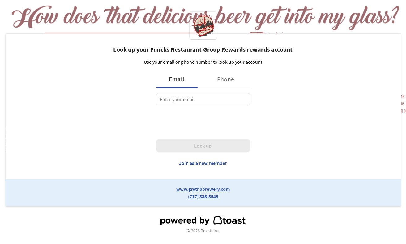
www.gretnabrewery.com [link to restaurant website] (203, 189)
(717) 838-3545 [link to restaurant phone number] (203, 196)
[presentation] (203, 122)
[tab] (178, 79)
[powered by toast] (203, 220)
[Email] (203, 99)
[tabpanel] (203, 99)
